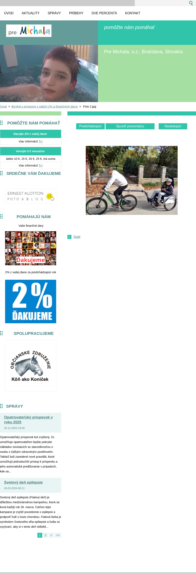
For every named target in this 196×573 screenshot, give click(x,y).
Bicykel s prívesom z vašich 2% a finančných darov (44, 106)
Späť (77, 237)
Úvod (3, 106)
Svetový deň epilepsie (23, 482)
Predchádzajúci (90, 126)
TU (40, 141)
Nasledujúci (173, 126)
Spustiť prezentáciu (130, 126)
